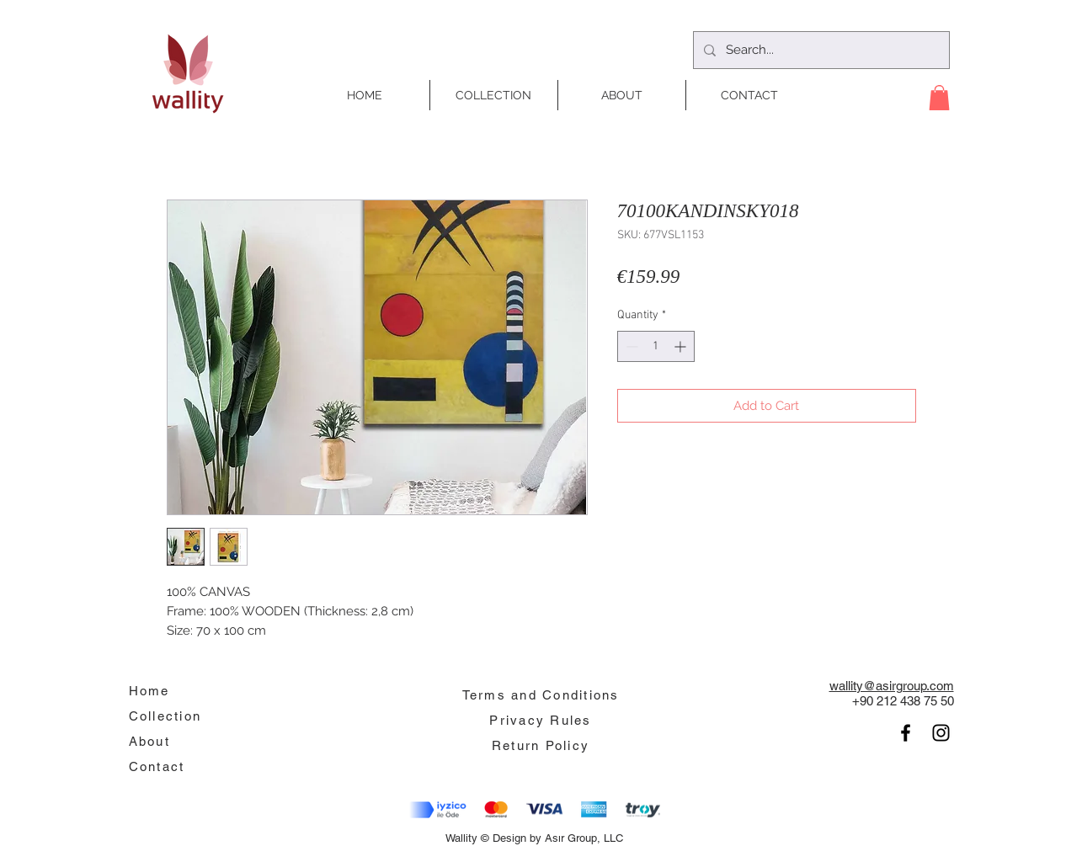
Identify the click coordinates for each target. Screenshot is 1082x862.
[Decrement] (630, 346)
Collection (165, 716)
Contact (157, 766)
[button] (939, 97)
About (149, 741)
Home (149, 691)
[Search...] (820, 50)
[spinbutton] (656, 346)
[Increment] (681, 346)
